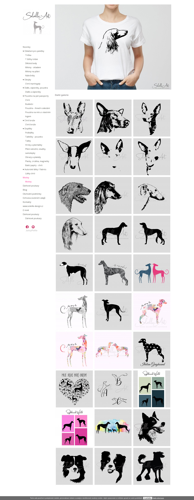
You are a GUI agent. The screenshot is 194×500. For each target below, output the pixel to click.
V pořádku (147, 498)
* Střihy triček (31, 59)
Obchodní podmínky (32, 194)
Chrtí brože (30, 124)
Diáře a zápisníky (33, 92)
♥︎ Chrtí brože (29, 120)
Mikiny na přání (32, 71)
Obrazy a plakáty (33, 157)
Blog (25, 189)
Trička (28, 55)
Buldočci (29, 104)
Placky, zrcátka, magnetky (37, 161)
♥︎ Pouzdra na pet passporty (36, 96)
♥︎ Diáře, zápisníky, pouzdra (35, 87)
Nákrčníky (30, 75)
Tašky (28, 140)
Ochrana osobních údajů (34, 198)
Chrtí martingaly (32, 83)
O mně (26, 210)
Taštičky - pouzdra (34, 136)
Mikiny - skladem (33, 67)
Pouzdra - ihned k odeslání (37, 108)
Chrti (27, 100)
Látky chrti (30, 173)
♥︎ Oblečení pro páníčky (33, 51)
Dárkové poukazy (31, 185)
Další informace (158, 498)
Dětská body (31, 63)
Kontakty (27, 202)
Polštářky (29, 132)
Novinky (26, 47)
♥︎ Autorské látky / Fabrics (34, 169)
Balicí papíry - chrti (33, 165)
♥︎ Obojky (27, 79)
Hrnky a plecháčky (33, 145)
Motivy (26, 177)
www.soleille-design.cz (33, 206)
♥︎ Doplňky (27, 128)
